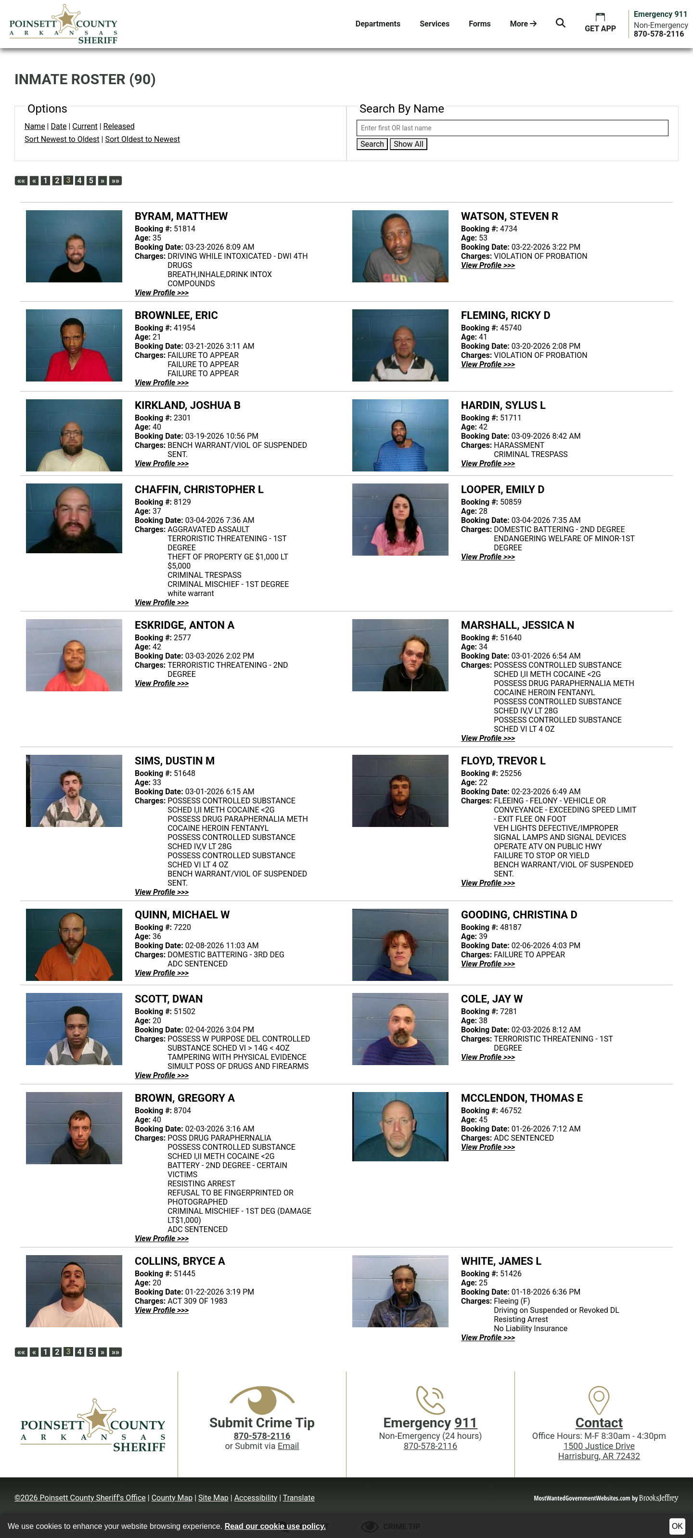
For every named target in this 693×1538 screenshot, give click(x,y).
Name (35, 126)
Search (372, 144)
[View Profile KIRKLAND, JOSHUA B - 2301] (162, 463)
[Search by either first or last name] (512, 128)
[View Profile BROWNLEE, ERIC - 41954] (162, 382)
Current (84, 126)
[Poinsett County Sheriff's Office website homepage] (94, 1424)
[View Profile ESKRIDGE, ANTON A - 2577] (162, 683)
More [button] (523, 23)
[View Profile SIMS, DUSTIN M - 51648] (162, 892)
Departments (378, 23)
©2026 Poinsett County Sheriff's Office (80, 1497)
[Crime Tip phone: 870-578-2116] (262, 1436)
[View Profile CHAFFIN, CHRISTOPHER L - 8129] (162, 602)
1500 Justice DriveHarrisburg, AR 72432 (599, 1451)
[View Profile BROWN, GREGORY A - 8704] (162, 1238)
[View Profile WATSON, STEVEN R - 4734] (488, 265)
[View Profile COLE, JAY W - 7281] (488, 1057)
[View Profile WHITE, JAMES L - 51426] (488, 1337)
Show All (409, 144)
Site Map (213, 1497)
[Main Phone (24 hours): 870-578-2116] (659, 33)
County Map (172, 1497)
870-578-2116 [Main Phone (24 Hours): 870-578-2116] (430, 1446)
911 (465, 1423)
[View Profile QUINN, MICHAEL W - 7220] (162, 973)
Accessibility (256, 1497)
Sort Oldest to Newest (142, 139)
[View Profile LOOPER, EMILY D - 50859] (488, 556)
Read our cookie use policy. (275, 1526)
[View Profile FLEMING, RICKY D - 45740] (488, 364)
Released (119, 126)
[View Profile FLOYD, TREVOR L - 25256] (488, 883)
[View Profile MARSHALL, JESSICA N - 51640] (488, 738)
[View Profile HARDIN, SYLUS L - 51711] (488, 463)
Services (434, 23)
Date (58, 126)
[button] (560, 24)
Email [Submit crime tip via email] (288, 1446)
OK (677, 1526)
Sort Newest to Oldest (62, 139)
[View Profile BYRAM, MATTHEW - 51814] (162, 292)
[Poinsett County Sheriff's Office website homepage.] (64, 24)
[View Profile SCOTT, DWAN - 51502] (162, 1075)
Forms (480, 23)
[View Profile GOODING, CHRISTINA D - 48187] (488, 963)
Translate (299, 1497)
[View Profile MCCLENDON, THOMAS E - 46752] (488, 1147)
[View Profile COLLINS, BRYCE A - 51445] (162, 1310)
